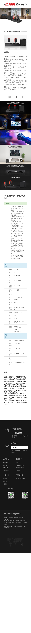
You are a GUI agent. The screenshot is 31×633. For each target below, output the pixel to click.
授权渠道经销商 (20, 465)
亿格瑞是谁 (6, 462)
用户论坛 (5, 481)
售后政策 (5, 479)
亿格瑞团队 (6, 467)
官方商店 (18, 470)
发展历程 (5, 465)
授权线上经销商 (20, 467)
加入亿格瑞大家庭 (20, 479)
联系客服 (5, 484)
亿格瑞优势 (6, 470)
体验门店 (18, 462)
